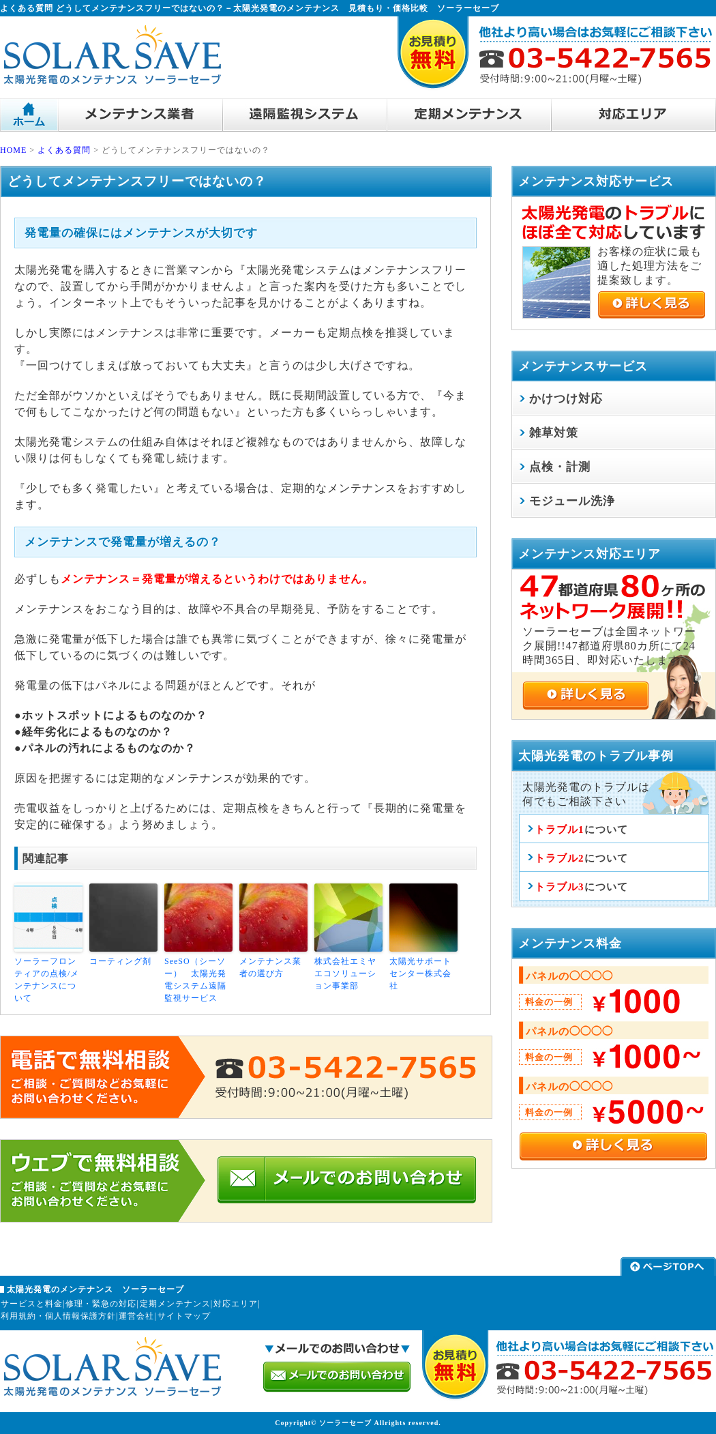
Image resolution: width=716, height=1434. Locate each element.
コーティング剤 (120, 961)
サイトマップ (184, 1316)
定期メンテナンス (175, 1303)
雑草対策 (553, 432)
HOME (13, 150)
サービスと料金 (32, 1303)
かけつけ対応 (566, 398)
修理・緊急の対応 (100, 1303)
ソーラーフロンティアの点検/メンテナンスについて (46, 979)
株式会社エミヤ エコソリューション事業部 (348, 973)
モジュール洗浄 (572, 501)
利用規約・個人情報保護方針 (58, 1316)
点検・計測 (560, 466)
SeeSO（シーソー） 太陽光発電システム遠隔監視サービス (195, 979)
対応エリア (235, 1303)
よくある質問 (64, 150)
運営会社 (136, 1316)
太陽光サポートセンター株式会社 (420, 973)
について (581, 829)
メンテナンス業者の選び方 (270, 967)
